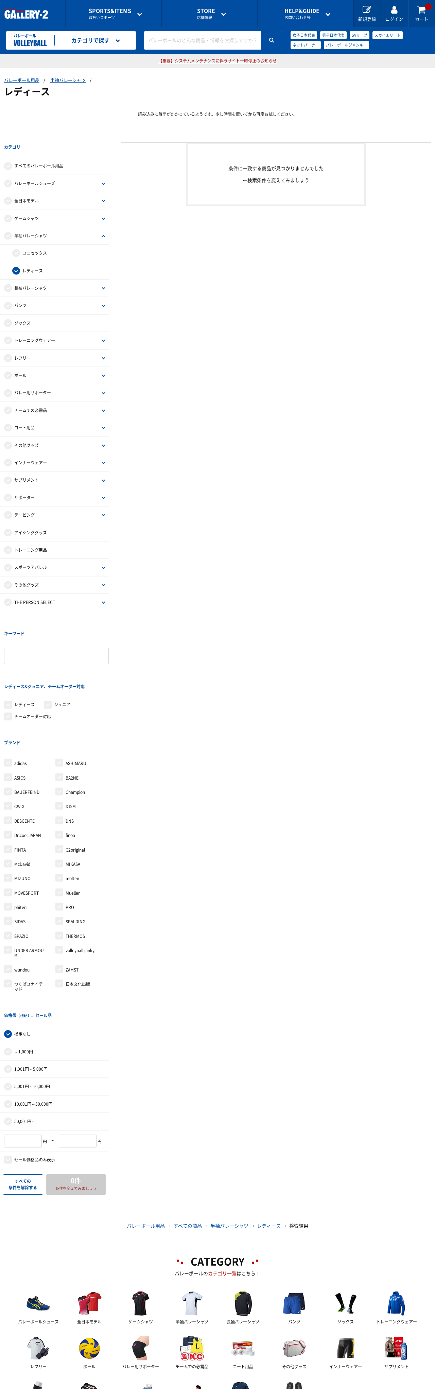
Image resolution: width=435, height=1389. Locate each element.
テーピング (24, 501)
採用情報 (262, 1384)
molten (72, 823)
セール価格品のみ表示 (34, 1090)
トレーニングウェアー (34, 326)
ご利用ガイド (104, 1384)
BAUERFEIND (26, 737)
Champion (75, 737)
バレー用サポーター (32, 379)
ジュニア (62, 663)
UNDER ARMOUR (29, 897)
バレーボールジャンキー (346, 45)
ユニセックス (34, 239)
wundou (22, 914)
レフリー (22, 344)
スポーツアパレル (30, 554)
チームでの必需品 (30, 396)
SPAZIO (21, 881)
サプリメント (26, 466)
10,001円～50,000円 (33, 1035)
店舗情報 (206, 13)
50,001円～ (24, 1052)
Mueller (73, 838)
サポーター (24, 484)
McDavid (22, 809)
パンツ (20, 292)
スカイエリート (388, 35)
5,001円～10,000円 (32, 1017)
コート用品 (24, 414)
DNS (70, 766)
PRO (70, 852)
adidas (20, 708)
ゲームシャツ (26, 204)
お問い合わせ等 (301, 13)
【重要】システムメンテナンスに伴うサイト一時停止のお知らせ (217, 61)
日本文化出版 (78, 929)
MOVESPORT (26, 838)
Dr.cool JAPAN (27, 780)
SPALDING (75, 866)
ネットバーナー (306, 45)
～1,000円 (23, 982)
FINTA (20, 794)
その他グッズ (26, 431)
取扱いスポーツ (110, 13)
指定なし (22, 965)
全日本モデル (26, 187)
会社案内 (217, 1384)
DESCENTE (24, 766)
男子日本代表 (333, 35)
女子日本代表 (304, 35)
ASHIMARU (76, 708)
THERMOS (75, 881)
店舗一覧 (55, 1384)
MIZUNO (22, 823)
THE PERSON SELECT (34, 588)
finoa (70, 780)
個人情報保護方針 (316, 1384)
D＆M (71, 751)
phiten (20, 852)
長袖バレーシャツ (30, 274)
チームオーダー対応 (32, 675)
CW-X (19, 751)
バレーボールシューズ (34, 169)
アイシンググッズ (30, 519)
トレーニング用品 (30, 536)
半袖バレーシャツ (68, 80)
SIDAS (19, 866)
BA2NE (72, 722)
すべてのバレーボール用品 (38, 152)
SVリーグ (359, 35)
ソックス (22, 309)
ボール (20, 361)
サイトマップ (375, 1384)
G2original (75, 794)
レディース (32, 257)
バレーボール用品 (21, 80)
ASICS (19, 722)
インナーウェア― (30, 449)
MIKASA (73, 809)
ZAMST (72, 914)
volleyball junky (80, 895)
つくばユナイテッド (28, 931)
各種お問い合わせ (163, 1384)
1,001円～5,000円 (31, 1000)
